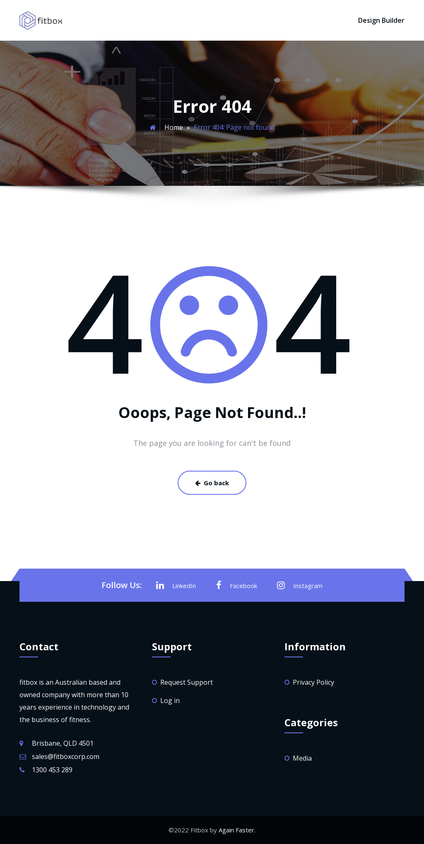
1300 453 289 (52, 769)
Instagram (300, 585)
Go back (212, 483)
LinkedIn (176, 585)
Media (302, 758)
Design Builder (381, 20)
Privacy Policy (313, 682)
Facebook (236, 585)
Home (173, 127)
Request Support (186, 682)
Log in (170, 700)
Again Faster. (237, 830)
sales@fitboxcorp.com (65, 756)
